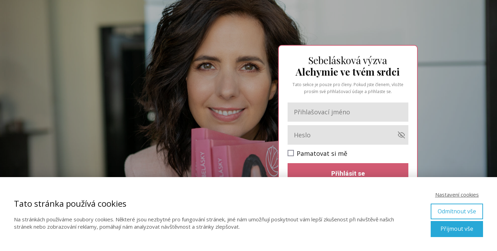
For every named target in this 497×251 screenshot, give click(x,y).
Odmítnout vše (457, 211)
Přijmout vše (456, 229)
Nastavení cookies (457, 194)
